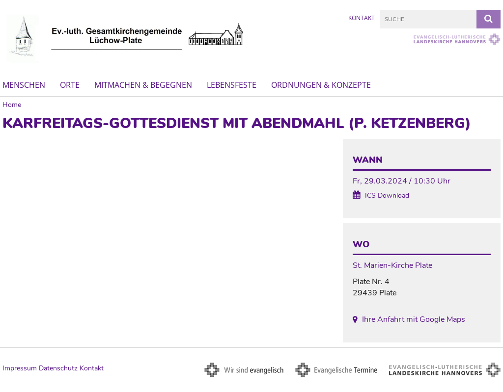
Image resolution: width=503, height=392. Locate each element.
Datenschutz (58, 368)
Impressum (19, 368)
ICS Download (387, 195)
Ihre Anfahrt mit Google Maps (413, 319)
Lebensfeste (231, 84)
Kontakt (361, 18)
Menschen (23, 84)
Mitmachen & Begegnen (143, 84)
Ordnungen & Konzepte (321, 84)
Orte (70, 84)
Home (11, 104)
